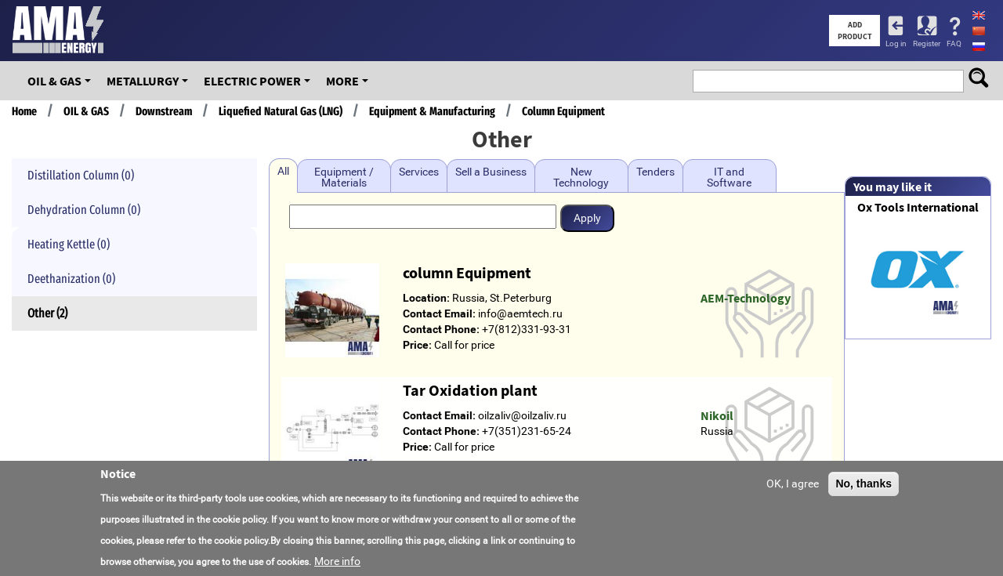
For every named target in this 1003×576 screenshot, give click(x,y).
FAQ (954, 43)
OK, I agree (792, 488)
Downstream (164, 111)
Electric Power (252, 81)
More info (337, 566)
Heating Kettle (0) (68, 244)
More (342, 81)
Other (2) (47, 313)
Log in (896, 43)
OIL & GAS (54, 81)
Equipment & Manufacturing (432, 111)
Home (24, 111)
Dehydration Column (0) (83, 209)
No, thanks (863, 488)
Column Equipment (563, 111)
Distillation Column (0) (80, 175)
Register (926, 43)
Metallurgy (143, 81)
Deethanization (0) (71, 278)
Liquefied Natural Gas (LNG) (280, 111)
